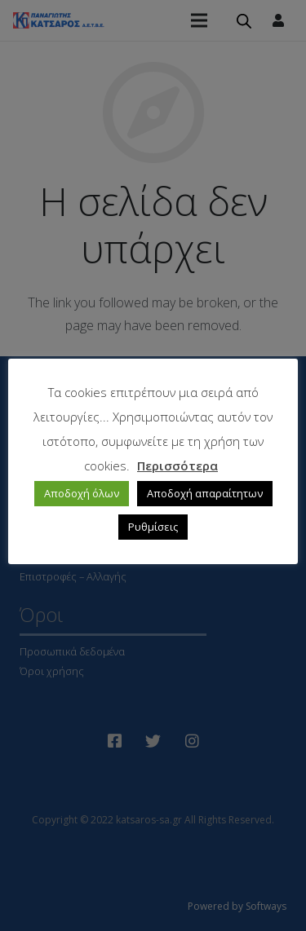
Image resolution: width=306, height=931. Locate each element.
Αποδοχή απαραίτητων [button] (205, 493)
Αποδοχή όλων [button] (81, 493)
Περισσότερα (177, 465)
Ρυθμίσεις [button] (153, 526)
